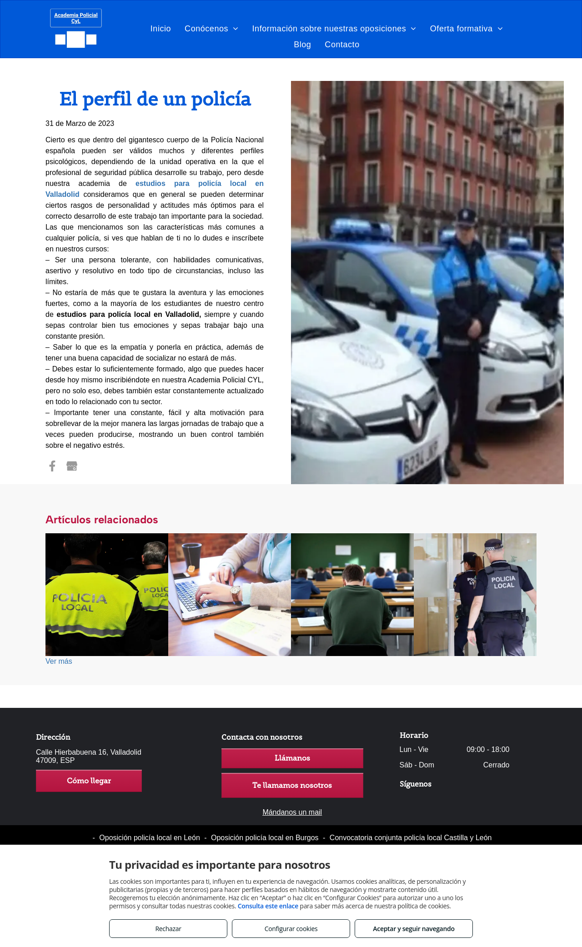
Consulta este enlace (268, 906)
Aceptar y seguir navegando (413, 928)
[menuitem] (161, 28)
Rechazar (168, 928)
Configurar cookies (291, 928)
